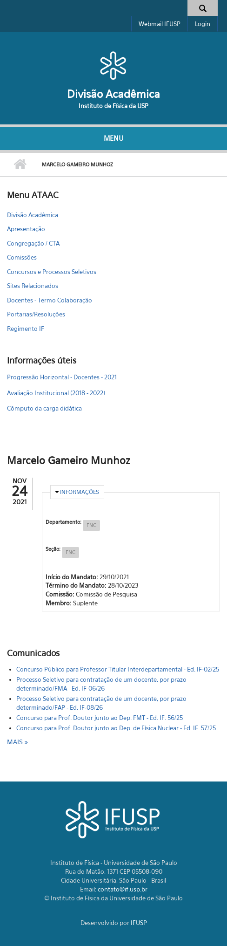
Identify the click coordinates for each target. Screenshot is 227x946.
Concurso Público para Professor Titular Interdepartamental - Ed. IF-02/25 (117, 669)
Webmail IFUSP (159, 23)
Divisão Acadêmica (113, 94)
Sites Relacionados (32, 285)
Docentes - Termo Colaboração (49, 300)
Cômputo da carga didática (44, 408)
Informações (79, 491)
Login (202, 23)
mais (16, 742)
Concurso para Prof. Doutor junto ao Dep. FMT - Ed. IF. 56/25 (99, 717)
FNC (91, 525)
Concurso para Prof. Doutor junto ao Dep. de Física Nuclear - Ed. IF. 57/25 (116, 728)
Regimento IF (25, 328)
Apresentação (26, 229)
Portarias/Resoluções (36, 314)
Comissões (22, 257)
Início (20, 164)
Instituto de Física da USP (113, 106)
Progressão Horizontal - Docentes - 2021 (62, 377)
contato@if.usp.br (122, 889)
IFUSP (139, 922)
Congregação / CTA (33, 243)
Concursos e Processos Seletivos (51, 271)
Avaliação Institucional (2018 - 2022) (56, 393)
